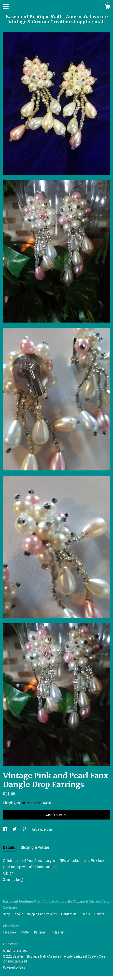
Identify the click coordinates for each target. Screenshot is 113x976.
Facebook (10, 932)
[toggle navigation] (6, 6)
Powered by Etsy (14, 967)
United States (31, 803)
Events (86, 914)
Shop (7, 914)
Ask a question (42, 829)
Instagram (57, 932)
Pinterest (40, 932)
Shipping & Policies (35, 847)
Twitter (25, 932)
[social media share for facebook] (5, 829)
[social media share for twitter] (15, 829)
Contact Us (69, 914)
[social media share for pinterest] (24, 829)
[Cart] (107, 7)
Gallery (99, 914)
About (18, 914)
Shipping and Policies (42, 914)
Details (9, 847)
